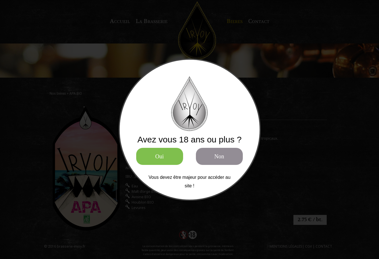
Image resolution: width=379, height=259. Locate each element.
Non (219, 156)
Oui (159, 156)
